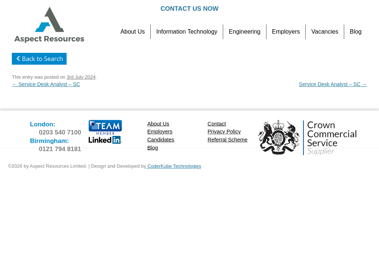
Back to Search (38, 59)
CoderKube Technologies (173, 166)
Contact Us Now (189, 8)
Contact (217, 123)
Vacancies (324, 31)
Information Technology (186, 31)
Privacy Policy (224, 131)
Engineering (244, 31)
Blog (356, 31)
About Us (132, 31)
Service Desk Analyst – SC (46, 84)
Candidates (160, 139)
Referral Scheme (228, 139)
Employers (286, 31)
